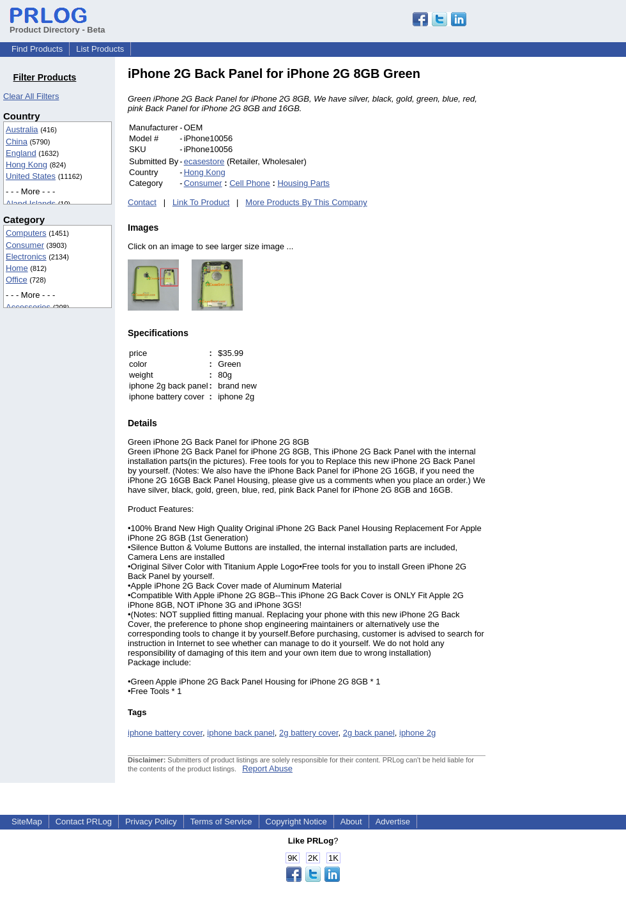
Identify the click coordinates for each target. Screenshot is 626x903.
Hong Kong (26, 164)
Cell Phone (249, 183)
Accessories (28, 307)
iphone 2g (417, 732)
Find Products (37, 49)
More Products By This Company (306, 202)
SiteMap (26, 821)
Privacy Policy (151, 821)
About (351, 821)
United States (31, 176)
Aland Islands (31, 203)
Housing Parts (303, 183)
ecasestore (204, 161)
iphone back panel (241, 732)
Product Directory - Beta (57, 25)
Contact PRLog (84, 821)
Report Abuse (267, 768)
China (16, 141)
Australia (22, 129)
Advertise (393, 821)
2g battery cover (309, 732)
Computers (26, 233)
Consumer (25, 245)
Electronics (26, 256)
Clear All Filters (31, 96)
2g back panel (369, 732)
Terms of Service (221, 821)
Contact (142, 202)
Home (17, 268)
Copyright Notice (296, 821)
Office (16, 279)
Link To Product (200, 202)
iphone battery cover (165, 732)
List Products (100, 49)
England (21, 153)
